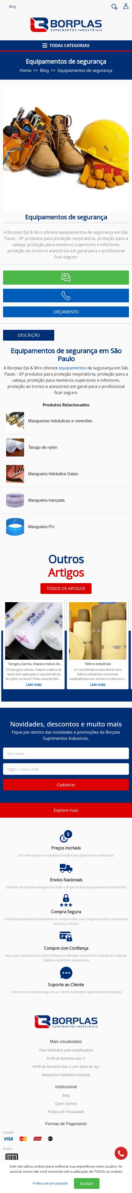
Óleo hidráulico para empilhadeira (66, 1050)
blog (44, 70)
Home (25, 70)
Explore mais (66, 810)
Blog (12, 6)
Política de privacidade (50, 1183)
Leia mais (34, 684)
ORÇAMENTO (66, 312)
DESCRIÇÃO (29, 335)
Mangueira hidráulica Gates (53, 474)
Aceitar (86, 1183)
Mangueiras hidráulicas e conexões (60, 421)
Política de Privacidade (66, 1112)
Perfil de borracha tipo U (66, 1058)
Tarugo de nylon (42, 447)
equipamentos (72, 368)
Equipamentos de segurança (85, 70)
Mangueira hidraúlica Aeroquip (66, 1075)
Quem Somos (66, 1104)
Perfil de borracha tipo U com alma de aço (65, 1067)
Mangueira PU (41, 527)
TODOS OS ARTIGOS (66, 588)
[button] (65, 45)
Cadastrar (66, 785)
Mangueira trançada (46, 500)
